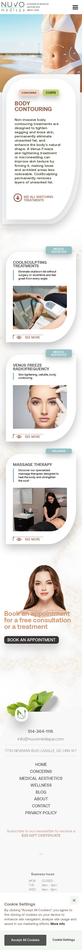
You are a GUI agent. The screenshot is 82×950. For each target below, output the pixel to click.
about (41, 798)
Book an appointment (31, 639)
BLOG (41, 791)
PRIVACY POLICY (41, 812)
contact (41, 805)
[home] (12, 7)
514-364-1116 (40, 731)
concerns (41, 771)
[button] (75, 7)
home (41, 764)
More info (58, 924)
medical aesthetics (41, 778)
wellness (41, 784)
